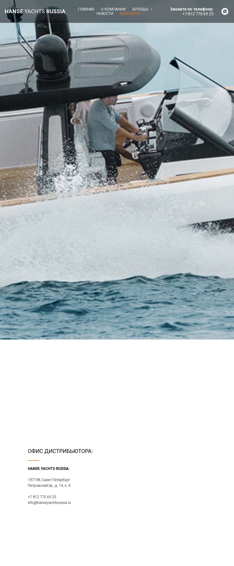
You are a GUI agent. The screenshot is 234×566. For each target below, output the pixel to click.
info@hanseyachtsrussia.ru (49, 502)
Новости (104, 13)
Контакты (130, 13)
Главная (86, 9)
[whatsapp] (224, 11)
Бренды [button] (141, 9)
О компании (113, 9)
